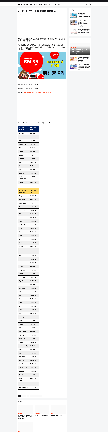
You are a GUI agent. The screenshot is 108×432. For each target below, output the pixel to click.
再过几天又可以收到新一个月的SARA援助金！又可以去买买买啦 (84, 59)
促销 (59, 4)
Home (18, 1)
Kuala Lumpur (39, 395)
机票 (25, 395)
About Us (22, 1)
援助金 (40, 4)
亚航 (31, 395)
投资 (50, 4)
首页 (31, 4)
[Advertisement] (42, 26)
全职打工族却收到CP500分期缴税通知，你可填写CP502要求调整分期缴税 (84, 31)
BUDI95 (35, 4)
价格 (28, 395)
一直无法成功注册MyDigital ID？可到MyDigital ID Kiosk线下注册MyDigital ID (83, 23)
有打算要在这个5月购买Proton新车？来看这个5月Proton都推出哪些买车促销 (25, 417)
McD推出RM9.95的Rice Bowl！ (42, 415)
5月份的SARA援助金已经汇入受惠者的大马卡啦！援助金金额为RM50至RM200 (84, 66)
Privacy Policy (27, 1)
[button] (87, 4)
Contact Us (34, 1)
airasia (34, 395)
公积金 (45, 4)
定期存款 (54, 4)
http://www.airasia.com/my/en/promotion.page (37, 92)
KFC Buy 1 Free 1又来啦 (56, 415)
